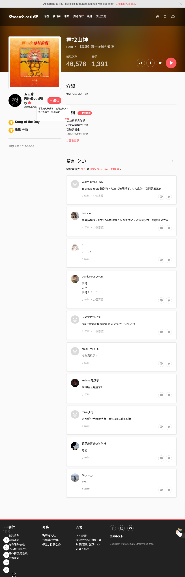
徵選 (89, 16)
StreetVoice (23, 16)
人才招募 (81, 535)
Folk (69, 47)
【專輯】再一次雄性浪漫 (96, 47)
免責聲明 (13, 558)
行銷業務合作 (50, 539)
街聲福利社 (49, 535)
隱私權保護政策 (17, 549)
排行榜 (57, 16)
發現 (46, 16)
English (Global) (125, 3)
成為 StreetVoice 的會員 (104, 169)
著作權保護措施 (17, 553)
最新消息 (13, 539)
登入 (83, 169)
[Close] (181, 4)
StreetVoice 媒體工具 (88, 539)
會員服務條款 (16, 544)
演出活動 (101, 16)
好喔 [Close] (67, 118)
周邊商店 (78, 16)
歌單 (67, 16)
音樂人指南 (82, 549)
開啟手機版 (116, 536)
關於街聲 (13, 535)
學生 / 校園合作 (51, 544)
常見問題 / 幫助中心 (88, 544)
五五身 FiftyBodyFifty (33, 98)
